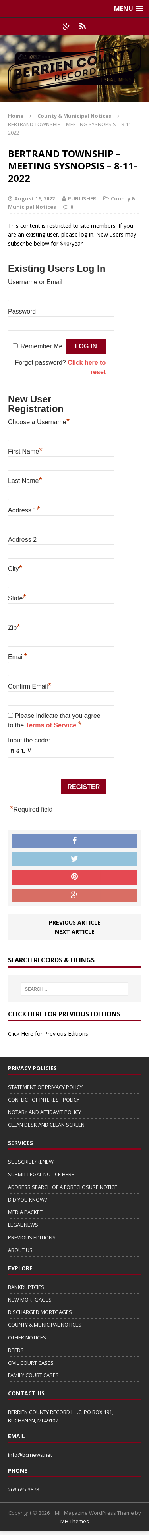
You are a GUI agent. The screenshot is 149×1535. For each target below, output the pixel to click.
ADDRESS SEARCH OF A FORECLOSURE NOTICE (62, 1187)
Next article (75, 931)
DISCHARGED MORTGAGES (40, 1312)
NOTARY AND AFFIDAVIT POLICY (44, 1112)
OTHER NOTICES (27, 1337)
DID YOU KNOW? (27, 1199)
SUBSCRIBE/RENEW (31, 1161)
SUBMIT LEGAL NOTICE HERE (41, 1174)
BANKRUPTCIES (26, 1287)
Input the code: (29, 740)
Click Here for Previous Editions (48, 1033)
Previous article (75, 922)
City (15, 568)
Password (22, 311)
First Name (25, 450)
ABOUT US (20, 1250)
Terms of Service (51, 725)
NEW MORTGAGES (30, 1299)
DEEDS (16, 1350)
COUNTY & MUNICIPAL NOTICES (44, 1324)
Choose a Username (39, 421)
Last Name (25, 479)
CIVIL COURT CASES (31, 1362)
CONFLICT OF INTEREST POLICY (43, 1099)
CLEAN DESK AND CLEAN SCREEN (46, 1124)
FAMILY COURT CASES (33, 1375)
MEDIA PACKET (25, 1212)
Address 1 (24, 509)
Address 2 (22, 539)
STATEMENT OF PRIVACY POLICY (45, 1087)
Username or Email (35, 282)
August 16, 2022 (34, 198)
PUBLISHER (82, 198)
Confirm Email (29, 685)
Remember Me (42, 346)
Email (17, 656)
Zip (14, 626)
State (17, 597)
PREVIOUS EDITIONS (32, 1237)
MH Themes (74, 1521)
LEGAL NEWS (23, 1224)
